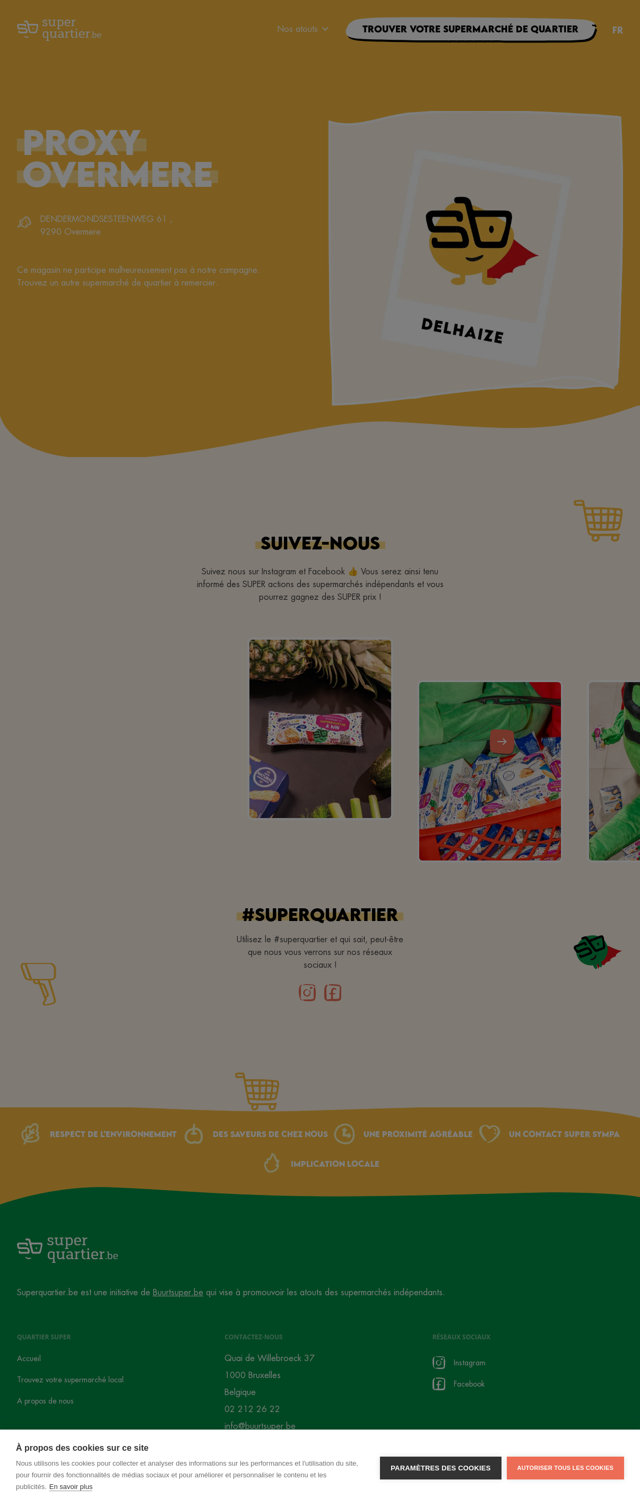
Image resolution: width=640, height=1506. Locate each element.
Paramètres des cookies (440, 1468)
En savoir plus (71, 1487)
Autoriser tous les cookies (565, 1468)
